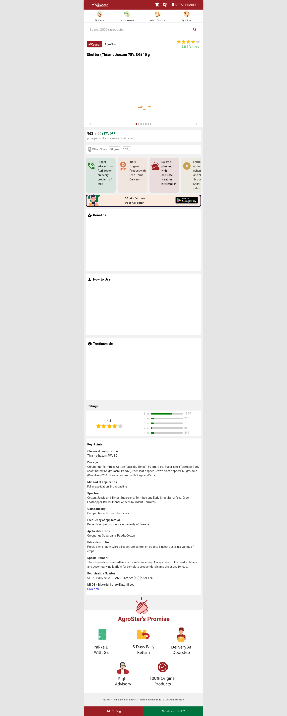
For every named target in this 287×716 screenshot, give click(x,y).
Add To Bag (113, 711)
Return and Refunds (150, 699)
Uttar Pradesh (184, 5)
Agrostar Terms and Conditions (119, 699)
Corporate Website (175, 699)
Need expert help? (173, 711)
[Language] (165, 5)
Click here (93, 589)
